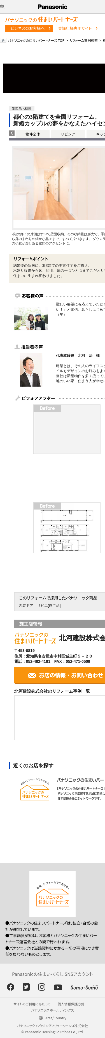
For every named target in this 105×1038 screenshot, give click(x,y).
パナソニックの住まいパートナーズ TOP (36, 40)
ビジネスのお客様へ (28, 28)
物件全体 (32, 134)
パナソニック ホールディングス (52, 1010)
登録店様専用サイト (75, 28)
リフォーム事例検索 (84, 40)
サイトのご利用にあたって (32, 1003)
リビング (68, 134)
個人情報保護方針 (70, 1003)
